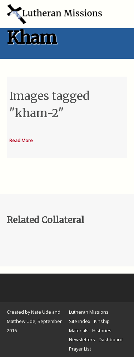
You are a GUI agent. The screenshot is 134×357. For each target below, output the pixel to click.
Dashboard (111, 339)
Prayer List (80, 349)
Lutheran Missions (89, 312)
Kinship (102, 321)
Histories (101, 330)
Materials (79, 330)
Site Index (79, 321)
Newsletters (82, 339)
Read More (21, 140)
